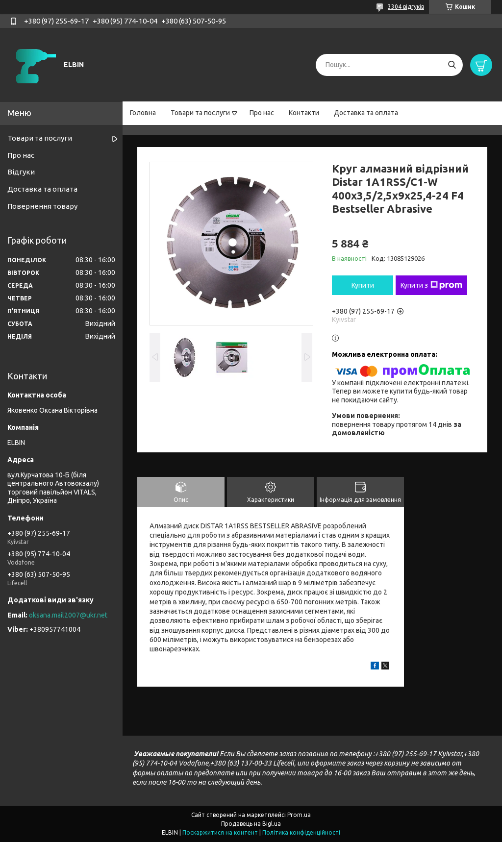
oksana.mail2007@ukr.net (68, 615)
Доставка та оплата (366, 113)
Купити (362, 285)
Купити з (431, 285)
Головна (143, 113)
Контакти (304, 113)
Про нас (262, 113)
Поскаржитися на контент (220, 832)
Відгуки (21, 172)
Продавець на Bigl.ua (251, 823)
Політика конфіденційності (301, 832)
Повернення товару (42, 206)
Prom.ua (299, 815)
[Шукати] (452, 65)
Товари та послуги (200, 113)
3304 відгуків (406, 6)
